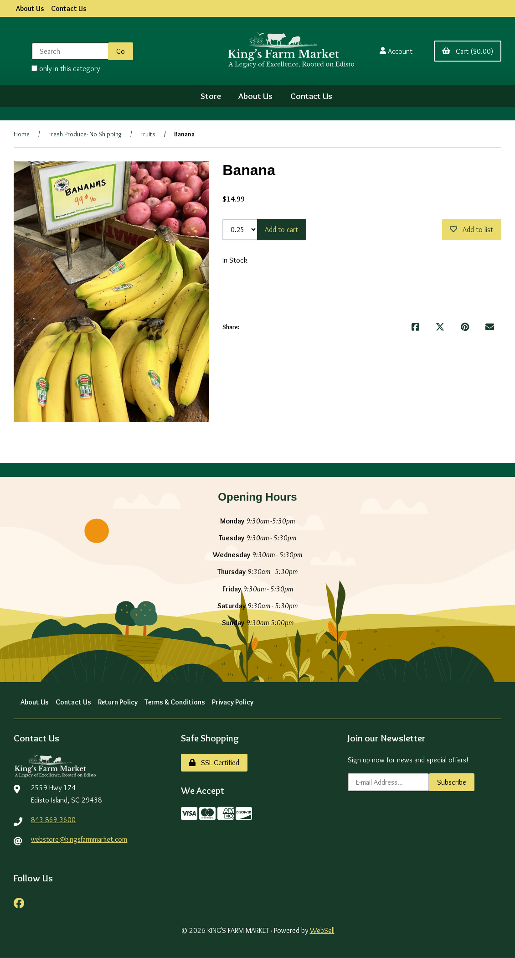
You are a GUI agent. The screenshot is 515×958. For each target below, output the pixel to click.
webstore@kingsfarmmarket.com (80, 839)
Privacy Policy (234, 702)
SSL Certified (214, 762)
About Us (30, 8)
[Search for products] (71, 51)
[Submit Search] (119, 51)
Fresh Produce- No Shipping (85, 134)
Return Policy (118, 702)
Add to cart (282, 229)
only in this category (65, 68)
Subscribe (451, 782)
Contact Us (69, 8)
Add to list (471, 229)
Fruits (147, 134)
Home (22, 134)
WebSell (322, 931)
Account (395, 51)
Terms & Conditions (176, 702)
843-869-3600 (53, 819)
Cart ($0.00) (467, 51)
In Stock (234, 260)
